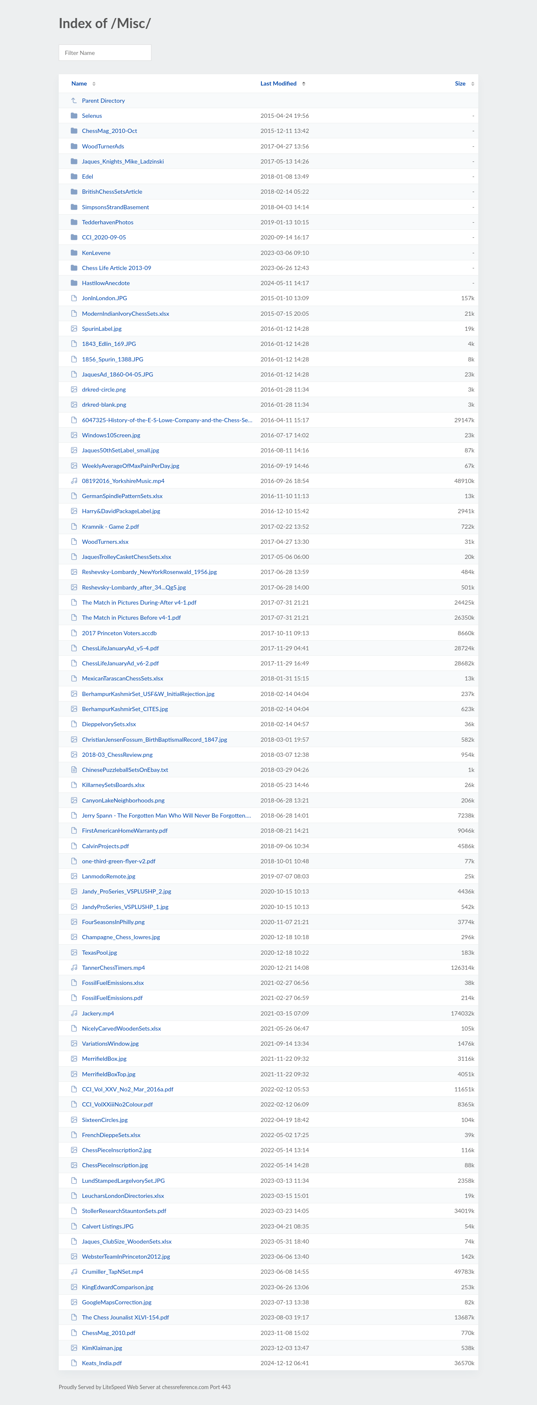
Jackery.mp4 (92, 1013)
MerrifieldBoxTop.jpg (103, 1074)
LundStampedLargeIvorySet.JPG (117, 1180)
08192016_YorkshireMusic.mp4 (117, 480)
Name (79, 83)
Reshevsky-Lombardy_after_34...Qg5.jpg (128, 587)
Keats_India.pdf (96, 1362)
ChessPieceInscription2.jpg (110, 1149)
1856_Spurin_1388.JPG (106, 359)
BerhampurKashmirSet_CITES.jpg (119, 708)
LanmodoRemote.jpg (102, 876)
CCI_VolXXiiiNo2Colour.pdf (111, 1104)
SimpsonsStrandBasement (109, 206)
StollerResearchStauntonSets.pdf (118, 1210)
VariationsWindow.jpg (104, 1043)
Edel (81, 176)
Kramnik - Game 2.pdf (104, 526)
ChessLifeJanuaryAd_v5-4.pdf (114, 648)
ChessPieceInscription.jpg (109, 1165)
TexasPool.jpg (93, 952)
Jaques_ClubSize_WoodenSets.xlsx (121, 1241)
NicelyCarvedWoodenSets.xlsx (115, 1028)
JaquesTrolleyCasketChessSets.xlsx (120, 556)
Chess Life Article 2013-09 (110, 267)
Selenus (86, 115)
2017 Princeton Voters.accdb (113, 632)
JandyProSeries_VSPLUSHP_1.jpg (119, 906)
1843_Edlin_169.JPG (103, 343)
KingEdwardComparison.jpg (112, 1287)
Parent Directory (97, 100)
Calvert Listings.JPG (101, 1226)
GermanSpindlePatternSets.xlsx (116, 495)
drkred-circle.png (98, 389)
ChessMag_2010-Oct (103, 130)
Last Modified (279, 83)
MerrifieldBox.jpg (98, 1058)
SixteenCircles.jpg (99, 1119)
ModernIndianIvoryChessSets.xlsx (119, 313)
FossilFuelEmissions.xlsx (107, 982)
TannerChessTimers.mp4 (107, 967)
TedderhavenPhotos (101, 222)
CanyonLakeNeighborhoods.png (117, 800)
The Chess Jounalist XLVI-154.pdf (119, 1317)
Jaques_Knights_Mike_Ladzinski (117, 161)
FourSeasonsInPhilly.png (107, 921)
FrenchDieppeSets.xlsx (105, 1134)
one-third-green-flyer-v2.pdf (113, 861)
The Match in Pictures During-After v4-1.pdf (133, 602)
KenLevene (90, 252)
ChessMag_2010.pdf (102, 1332)
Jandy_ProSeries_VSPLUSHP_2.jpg (120, 891)
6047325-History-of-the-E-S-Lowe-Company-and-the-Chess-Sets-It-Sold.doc (161, 419)
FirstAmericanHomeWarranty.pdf (119, 830)
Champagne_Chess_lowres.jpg (115, 936)
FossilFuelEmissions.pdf (106, 997)
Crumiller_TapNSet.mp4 (106, 1271)
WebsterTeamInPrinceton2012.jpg (120, 1256)
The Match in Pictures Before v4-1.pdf (125, 617)
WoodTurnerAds (97, 146)
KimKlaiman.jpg (96, 1347)
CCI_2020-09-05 (98, 237)
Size (460, 83)
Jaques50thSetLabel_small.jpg (114, 450)
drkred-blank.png (98, 404)
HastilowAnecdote (100, 282)
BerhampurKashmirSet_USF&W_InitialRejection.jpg (142, 693)
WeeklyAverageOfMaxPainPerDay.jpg (124, 465)
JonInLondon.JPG (98, 297)
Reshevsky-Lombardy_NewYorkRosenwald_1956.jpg (143, 571)
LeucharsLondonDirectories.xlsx (117, 1195)
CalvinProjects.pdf (99, 845)
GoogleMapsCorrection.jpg (110, 1302)
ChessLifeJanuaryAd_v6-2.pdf (114, 663)
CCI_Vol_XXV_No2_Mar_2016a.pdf (121, 1089)
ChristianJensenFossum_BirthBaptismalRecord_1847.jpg (148, 739)
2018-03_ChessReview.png (111, 754)
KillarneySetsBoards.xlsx (107, 784)
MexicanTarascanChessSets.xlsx (116, 678)
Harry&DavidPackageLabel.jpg (115, 510)
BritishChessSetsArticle (106, 191)
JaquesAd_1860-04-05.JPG (111, 374)
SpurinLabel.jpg (96, 328)
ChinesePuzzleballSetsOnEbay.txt (119, 769)
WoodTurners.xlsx (99, 541)
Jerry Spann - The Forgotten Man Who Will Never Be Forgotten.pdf (161, 815)
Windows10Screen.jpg (105, 435)
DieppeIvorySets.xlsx (103, 723)
